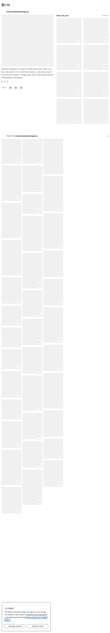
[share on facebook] (10, 88)
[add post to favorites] (50, 63)
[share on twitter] (21, 88)
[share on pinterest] (16, 88)
